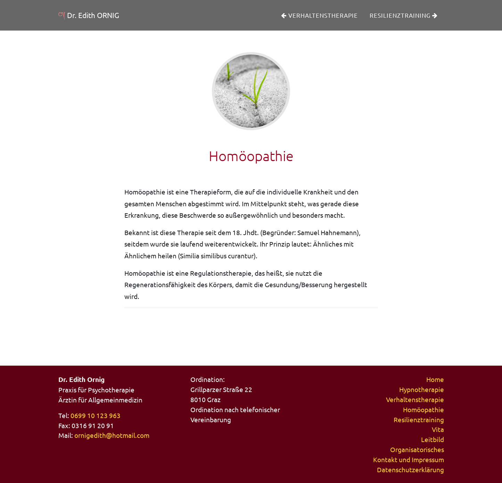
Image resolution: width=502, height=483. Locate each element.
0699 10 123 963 (96, 415)
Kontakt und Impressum (408, 459)
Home (435, 379)
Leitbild (432, 439)
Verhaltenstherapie (319, 20)
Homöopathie (423, 409)
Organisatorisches (417, 449)
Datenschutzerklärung (410, 469)
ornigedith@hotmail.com (111, 435)
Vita (438, 429)
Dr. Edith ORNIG (97, 20)
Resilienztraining (404, 20)
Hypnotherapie (421, 389)
